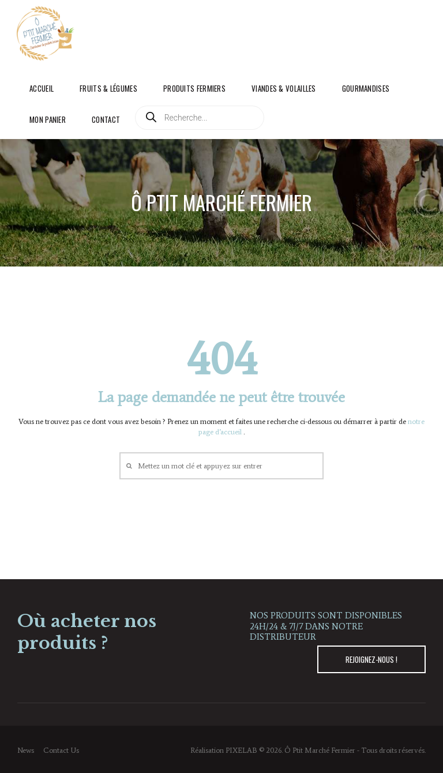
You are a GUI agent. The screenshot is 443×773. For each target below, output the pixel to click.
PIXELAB (241, 750)
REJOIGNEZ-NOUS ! (371, 659)
